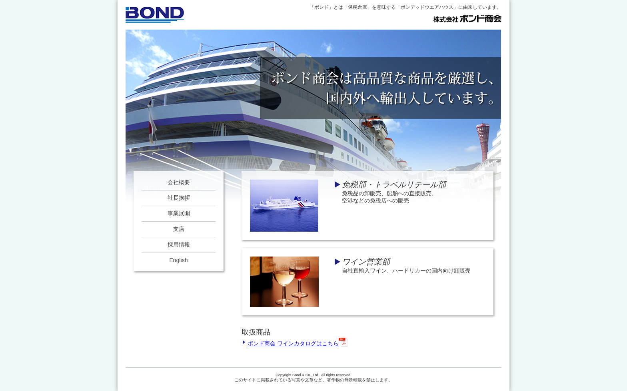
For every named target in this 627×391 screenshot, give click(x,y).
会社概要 (179, 182)
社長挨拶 (179, 197)
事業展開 (179, 213)
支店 (178, 229)
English (179, 260)
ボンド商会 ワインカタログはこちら (298, 342)
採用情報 (179, 244)
